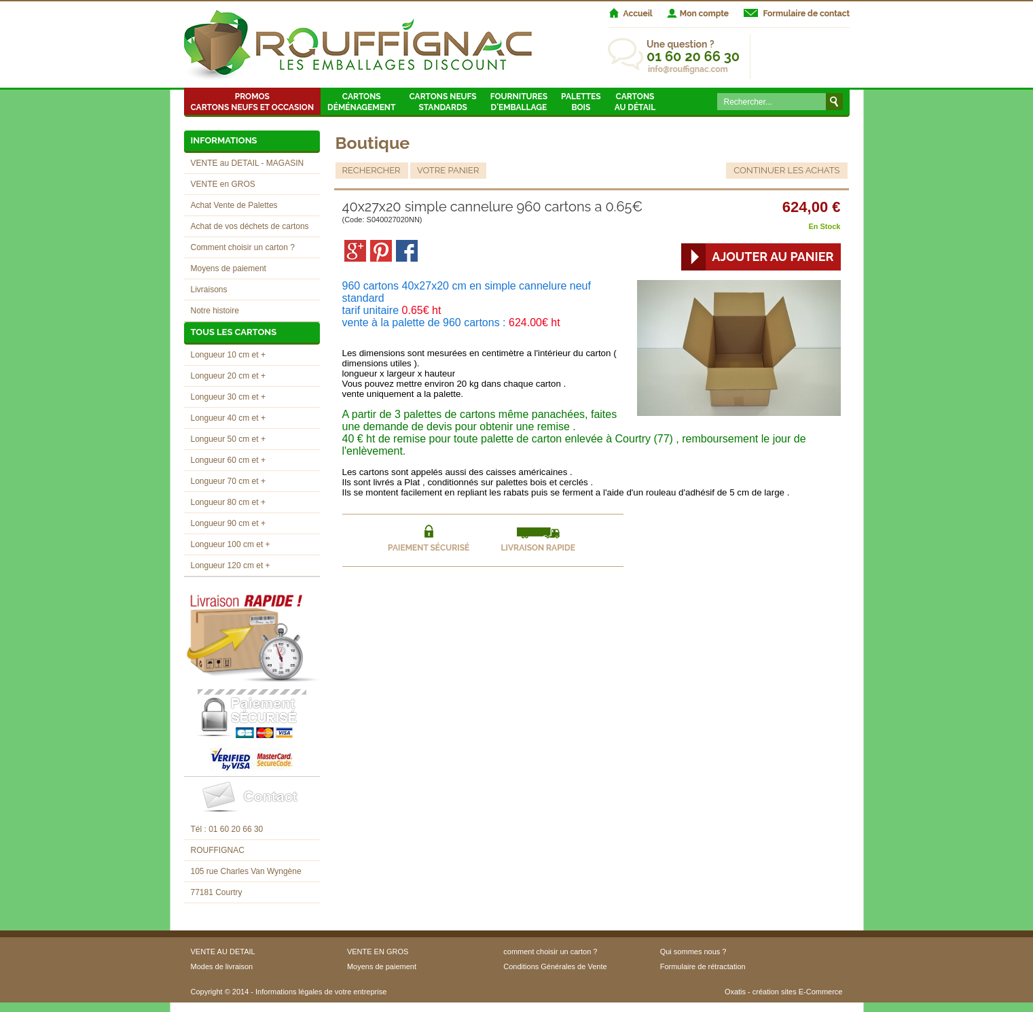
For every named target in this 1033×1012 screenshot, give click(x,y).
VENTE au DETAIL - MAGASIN (247, 163)
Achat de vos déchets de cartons (250, 226)
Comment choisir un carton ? (243, 247)
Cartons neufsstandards (442, 102)
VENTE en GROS (223, 184)
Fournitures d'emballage (518, 102)
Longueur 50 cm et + (228, 439)
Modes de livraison (222, 966)
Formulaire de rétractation (703, 966)
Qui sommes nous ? (693, 951)
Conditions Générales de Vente (554, 966)
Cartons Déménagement (361, 102)
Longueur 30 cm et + (228, 397)
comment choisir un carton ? (550, 951)
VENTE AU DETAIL (223, 951)
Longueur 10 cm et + (228, 355)
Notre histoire (215, 310)
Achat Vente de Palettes (234, 205)
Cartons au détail (635, 102)
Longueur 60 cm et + (228, 460)
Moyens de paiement (228, 268)
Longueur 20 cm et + (228, 376)
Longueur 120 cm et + (230, 565)
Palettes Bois (581, 102)
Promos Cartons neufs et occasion (252, 102)
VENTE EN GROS (377, 951)
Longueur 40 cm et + (228, 418)
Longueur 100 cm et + (230, 544)
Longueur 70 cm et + (228, 481)
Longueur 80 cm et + (228, 502)
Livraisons (209, 289)
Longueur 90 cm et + (228, 523)
